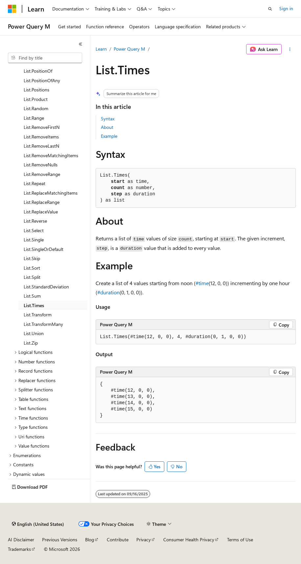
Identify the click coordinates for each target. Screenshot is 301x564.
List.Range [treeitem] (34, 118)
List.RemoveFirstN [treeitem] (41, 127)
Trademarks (19, 549)
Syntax (107, 118)
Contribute (117, 539)
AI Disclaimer (21, 539)
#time (202, 283)
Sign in (286, 8)
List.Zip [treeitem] (31, 343)
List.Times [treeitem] (34, 305)
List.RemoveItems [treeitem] (41, 137)
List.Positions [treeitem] (36, 89)
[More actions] (290, 49)
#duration (108, 292)
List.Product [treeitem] (36, 99)
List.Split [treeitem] (32, 277)
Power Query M (129, 49)
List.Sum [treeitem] (32, 296)
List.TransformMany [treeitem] (43, 324)
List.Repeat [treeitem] (34, 183)
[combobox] (45, 58)
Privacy (143, 539)
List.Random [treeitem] (36, 108)
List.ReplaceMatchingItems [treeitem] (51, 193)
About (107, 127)
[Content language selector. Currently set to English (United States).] (38, 524)
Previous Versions (59, 539)
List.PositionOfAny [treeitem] (42, 80)
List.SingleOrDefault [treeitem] (43, 249)
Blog (89, 539)
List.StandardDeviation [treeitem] (46, 286)
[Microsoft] (12, 9)
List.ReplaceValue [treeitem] (41, 211)
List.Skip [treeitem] (32, 258)
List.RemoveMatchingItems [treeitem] (51, 155)
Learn (101, 49)
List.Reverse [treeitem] (35, 221)
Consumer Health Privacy (188, 539)
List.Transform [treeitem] (38, 314)
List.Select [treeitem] (34, 230)
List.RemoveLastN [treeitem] (41, 146)
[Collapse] (80, 44)
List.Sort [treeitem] (32, 268)
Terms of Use (240, 539)
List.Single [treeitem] (34, 239)
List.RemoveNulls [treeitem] (41, 164)
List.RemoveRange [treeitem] (42, 174)
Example (109, 136)
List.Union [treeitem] (34, 333)
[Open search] (270, 9)
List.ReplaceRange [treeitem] (41, 202)
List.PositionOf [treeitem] (38, 71)
